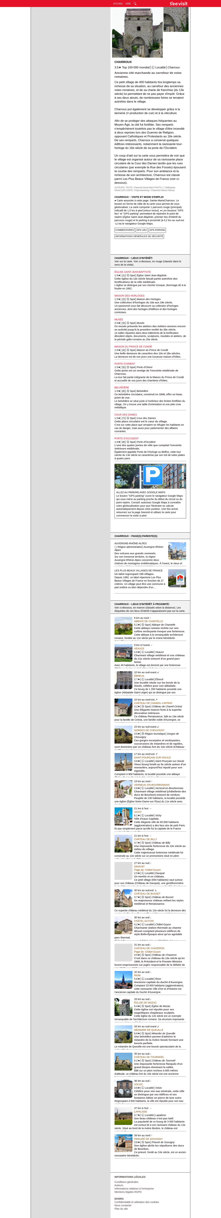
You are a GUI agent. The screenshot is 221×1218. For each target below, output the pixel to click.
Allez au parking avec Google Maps (140, 492)
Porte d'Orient (125, 363)
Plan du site (121, 1208)
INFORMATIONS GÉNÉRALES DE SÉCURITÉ (139, 236)
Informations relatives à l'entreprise (134, 1188)
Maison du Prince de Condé (133, 346)
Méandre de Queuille (148, 1030)
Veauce (139, 648)
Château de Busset (147, 893)
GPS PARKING (157, 230)
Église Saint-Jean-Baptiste (133, 271)
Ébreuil (139, 675)
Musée (119, 319)
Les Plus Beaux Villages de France (139, 570)
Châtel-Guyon (144, 921)
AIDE (128, 3)
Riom (137, 975)
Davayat (139, 866)
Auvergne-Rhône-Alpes (131, 543)
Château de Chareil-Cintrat (153, 703)
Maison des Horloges (130, 295)
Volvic (138, 1084)
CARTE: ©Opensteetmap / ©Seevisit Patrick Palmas (150, 190)
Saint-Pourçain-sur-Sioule (152, 757)
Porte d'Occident (127, 438)
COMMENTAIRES (124, 230)
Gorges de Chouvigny (149, 730)
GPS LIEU (141, 230)
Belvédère (122, 387)
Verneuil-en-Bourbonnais (152, 784)
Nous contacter (123, 1205)
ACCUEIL (118, 3)
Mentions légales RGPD (128, 1192)
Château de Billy (145, 839)
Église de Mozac (145, 1002)
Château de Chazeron (149, 948)
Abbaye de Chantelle (148, 621)
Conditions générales (126, 1182)
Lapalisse (140, 1111)
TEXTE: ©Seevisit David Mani (140, 187)
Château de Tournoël (149, 1057)
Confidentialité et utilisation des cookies (137, 1202)
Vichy (138, 812)
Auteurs (119, 1185)
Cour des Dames (126, 414)
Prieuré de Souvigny (148, 1139)
